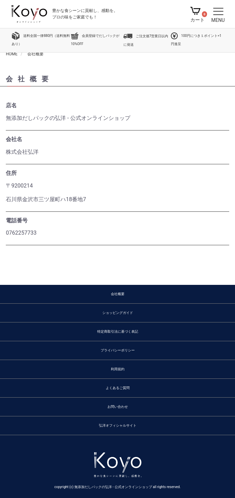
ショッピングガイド (117, 313)
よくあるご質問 (118, 388)
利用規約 (117, 369)
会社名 (14, 139)
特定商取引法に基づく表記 (117, 331)
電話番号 (17, 220)
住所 (11, 173)
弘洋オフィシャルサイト (117, 425)
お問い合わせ (117, 407)
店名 (11, 105)
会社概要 (117, 294)
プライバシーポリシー (118, 350)
